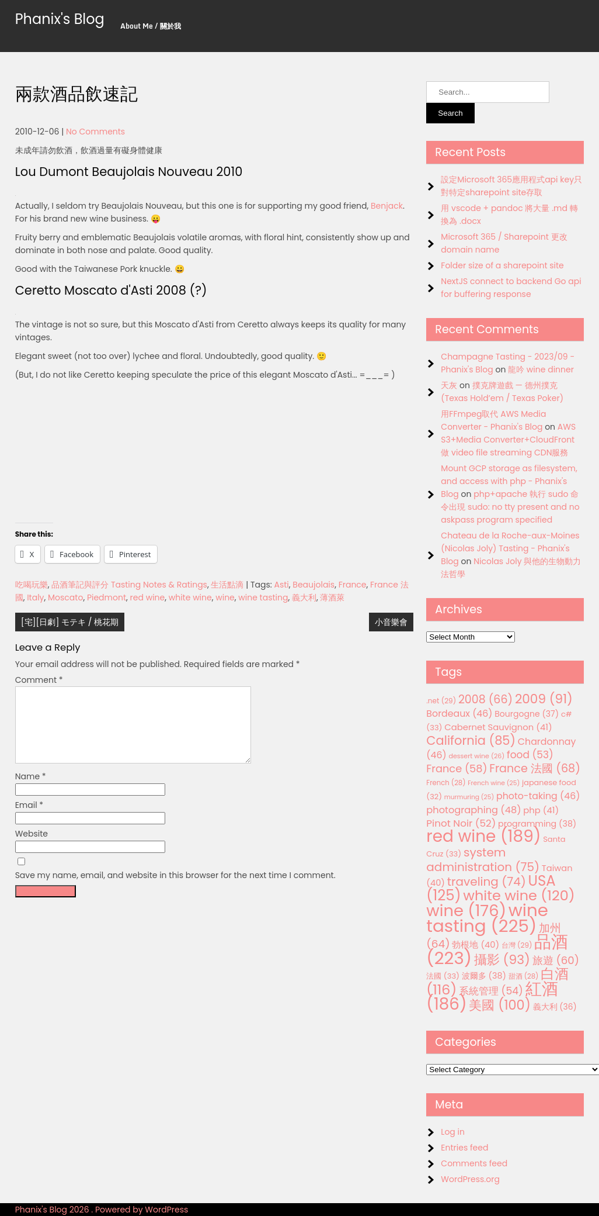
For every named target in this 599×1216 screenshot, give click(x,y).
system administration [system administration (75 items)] (482, 859)
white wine (190, 597)
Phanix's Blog (60, 19)
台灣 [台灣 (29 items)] (517, 945)
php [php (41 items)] (541, 810)
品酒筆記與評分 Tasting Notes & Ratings (129, 584)
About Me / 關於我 (150, 26)
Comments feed (474, 1163)
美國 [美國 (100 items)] (500, 1005)
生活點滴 (227, 584)
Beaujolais (313, 584)
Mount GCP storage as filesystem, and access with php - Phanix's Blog (509, 481)
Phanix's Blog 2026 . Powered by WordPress (102, 1209)
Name (30, 790)
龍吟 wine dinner (541, 369)
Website (31, 848)
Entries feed (464, 1147)
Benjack (387, 206)
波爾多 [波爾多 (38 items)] (484, 976)
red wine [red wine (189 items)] (483, 836)
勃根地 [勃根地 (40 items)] (475, 945)
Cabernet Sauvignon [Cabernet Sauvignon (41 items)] (498, 727)
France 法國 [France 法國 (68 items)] (534, 768)
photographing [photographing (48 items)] (473, 810)
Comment (39, 680)
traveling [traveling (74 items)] (486, 881)
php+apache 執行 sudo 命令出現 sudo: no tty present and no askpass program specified (510, 507)
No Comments (95, 131)
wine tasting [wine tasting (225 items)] (487, 918)
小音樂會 (391, 622)
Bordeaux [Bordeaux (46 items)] (459, 713)
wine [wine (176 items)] (466, 910)
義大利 (304, 597)
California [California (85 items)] (471, 740)
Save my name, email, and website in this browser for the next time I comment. (175, 889)
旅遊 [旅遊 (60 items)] (555, 960)
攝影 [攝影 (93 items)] (502, 960)
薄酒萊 (332, 597)
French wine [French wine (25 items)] (494, 783)
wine (225, 597)
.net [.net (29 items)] (441, 701)
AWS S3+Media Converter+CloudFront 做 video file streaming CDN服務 (508, 439)
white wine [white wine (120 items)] (518, 895)
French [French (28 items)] (445, 782)
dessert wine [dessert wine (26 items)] (476, 756)
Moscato (65, 597)
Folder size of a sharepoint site (502, 265)
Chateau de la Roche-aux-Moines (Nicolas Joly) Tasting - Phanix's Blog (510, 548)
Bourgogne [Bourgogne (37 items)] (526, 714)
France (353, 584)
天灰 (449, 385)
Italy (35, 597)
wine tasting (263, 597)
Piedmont (106, 597)
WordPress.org (470, 1179)
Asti (281, 584)
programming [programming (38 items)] (537, 824)
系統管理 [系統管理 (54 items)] (491, 991)
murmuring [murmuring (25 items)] (469, 797)
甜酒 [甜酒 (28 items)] (524, 976)
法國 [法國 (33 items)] (442, 976)
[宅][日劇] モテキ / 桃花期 (70, 622)
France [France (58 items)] (456, 768)
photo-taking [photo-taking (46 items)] (538, 796)
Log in (453, 1132)
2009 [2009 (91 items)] (544, 699)
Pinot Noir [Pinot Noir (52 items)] (461, 823)
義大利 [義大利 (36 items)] (555, 1007)
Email (29, 819)
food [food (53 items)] (530, 755)
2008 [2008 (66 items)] (485, 699)
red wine (147, 597)
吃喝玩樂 (31, 584)
